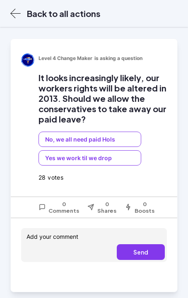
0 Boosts (139, 207)
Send (140, 252)
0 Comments (59, 207)
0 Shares (101, 207)
